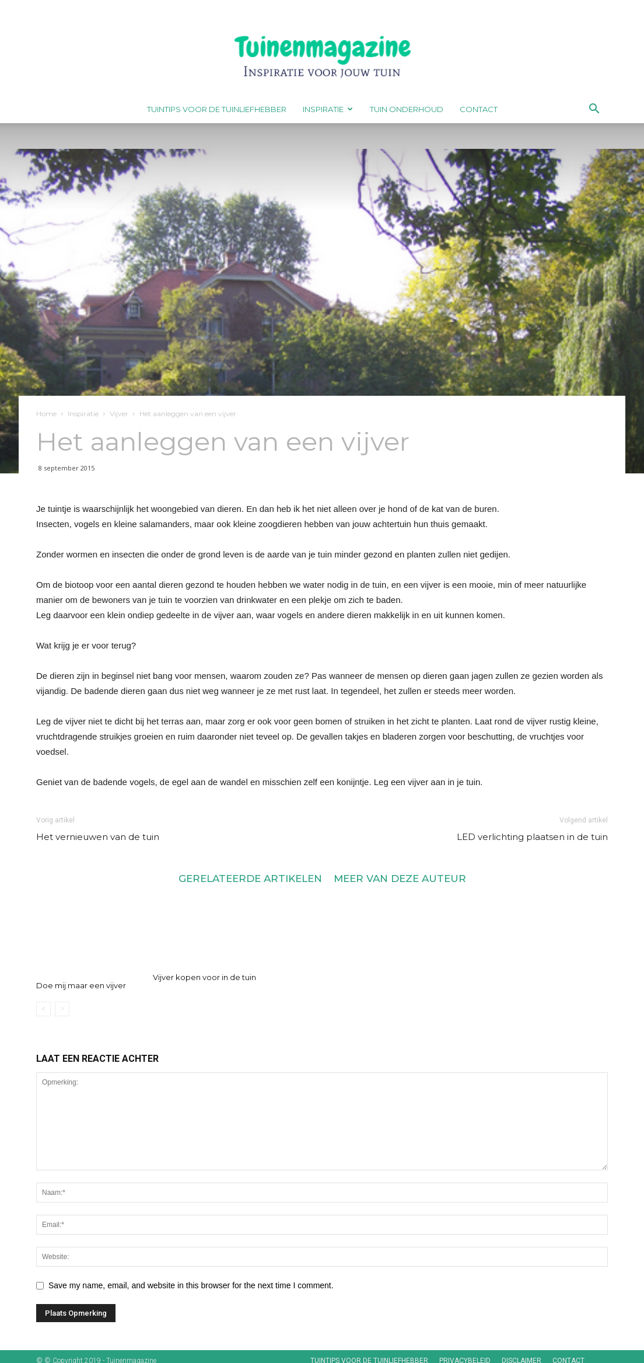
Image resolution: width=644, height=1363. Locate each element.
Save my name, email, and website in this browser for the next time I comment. (191, 1277)
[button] (594, 110)
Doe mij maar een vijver (81, 977)
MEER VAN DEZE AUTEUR (400, 878)
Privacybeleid (465, 1352)
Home (46, 413)
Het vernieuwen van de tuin (97, 836)
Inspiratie (328, 109)
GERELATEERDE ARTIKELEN (250, 878)
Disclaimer (521, 1352)
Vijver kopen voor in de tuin (204, 977)
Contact (479, 109)
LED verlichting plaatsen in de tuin (532, 836)
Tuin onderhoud (406, 109)
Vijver (119, 413)
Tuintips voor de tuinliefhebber (216, 109)
